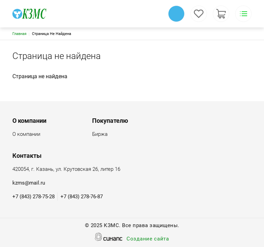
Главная (19, 34)
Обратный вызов (176, 13)
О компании (26, 134)
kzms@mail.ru (28, 183)
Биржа (100, 134)
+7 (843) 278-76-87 (81, 196)
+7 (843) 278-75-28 (33, 196)
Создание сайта (147, 239)
